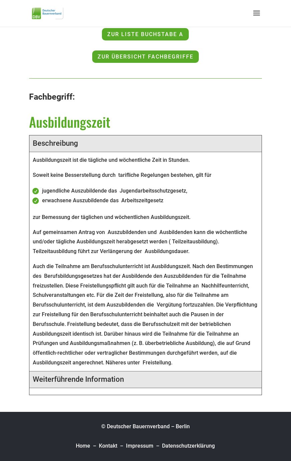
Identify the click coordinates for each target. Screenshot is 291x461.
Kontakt (108, 446)
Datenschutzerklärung (188, 446)
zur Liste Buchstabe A (145, 34)
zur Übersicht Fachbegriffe (145, 56)
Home (84, 446)
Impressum (139, 446)
